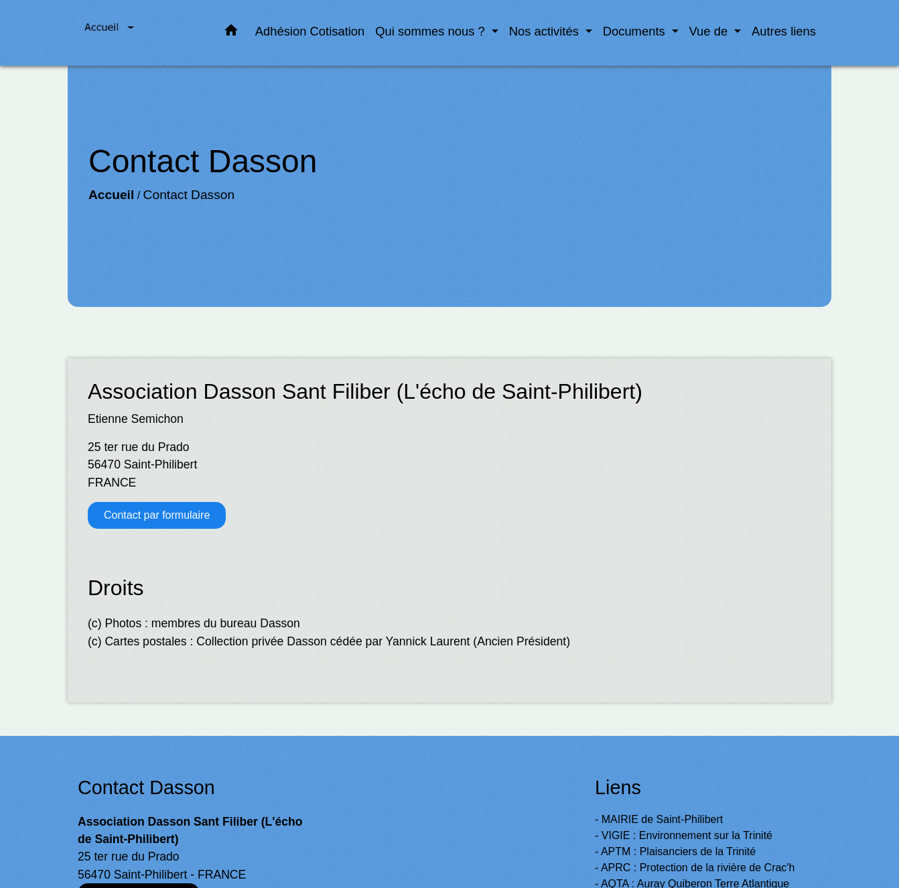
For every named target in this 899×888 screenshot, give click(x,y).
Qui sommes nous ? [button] (431, 31)
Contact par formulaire (157, 515)
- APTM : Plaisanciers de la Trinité (675, 851)
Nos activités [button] (545, 31)
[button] (231, 33)
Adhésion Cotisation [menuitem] (310, 31)
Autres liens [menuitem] (784, 31)
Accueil (111, 195)
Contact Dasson (189, 195)
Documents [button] (636, 31)
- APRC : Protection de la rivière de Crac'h (694, 867)
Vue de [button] (710, 31)
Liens (618, 787)
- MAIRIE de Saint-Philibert (659, 819)
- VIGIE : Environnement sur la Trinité (683, 835)
